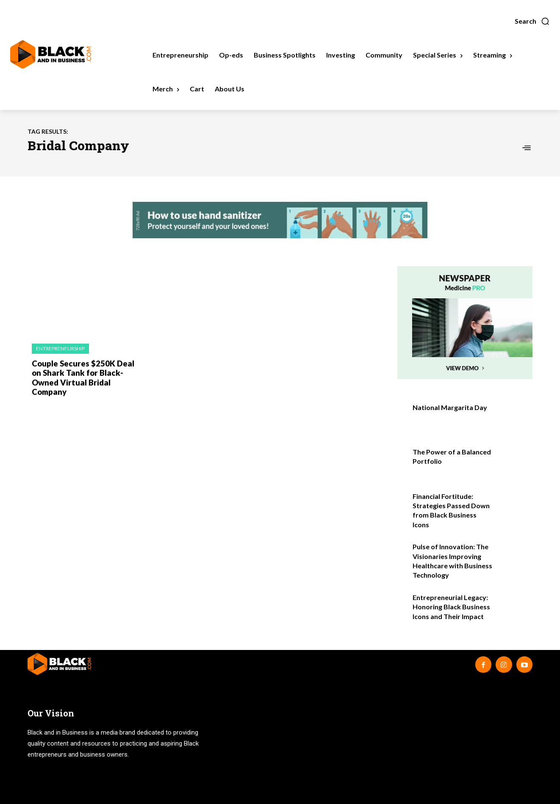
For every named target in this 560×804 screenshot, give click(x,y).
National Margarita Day (450, 407)
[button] (532, 21)
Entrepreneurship (60, 348)
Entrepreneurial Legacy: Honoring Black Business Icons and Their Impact (451, 606)
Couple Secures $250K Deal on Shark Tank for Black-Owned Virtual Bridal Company (86, 372)
